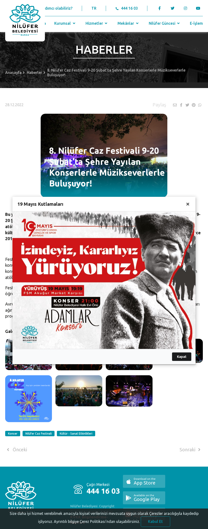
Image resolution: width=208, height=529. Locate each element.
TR (93, 8)
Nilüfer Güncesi (165, 23)
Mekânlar (128, 23)
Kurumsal (65, 23)
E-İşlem (196, 23)
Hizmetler (97, 23)
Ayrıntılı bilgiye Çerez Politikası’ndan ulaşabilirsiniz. (97, 526)
